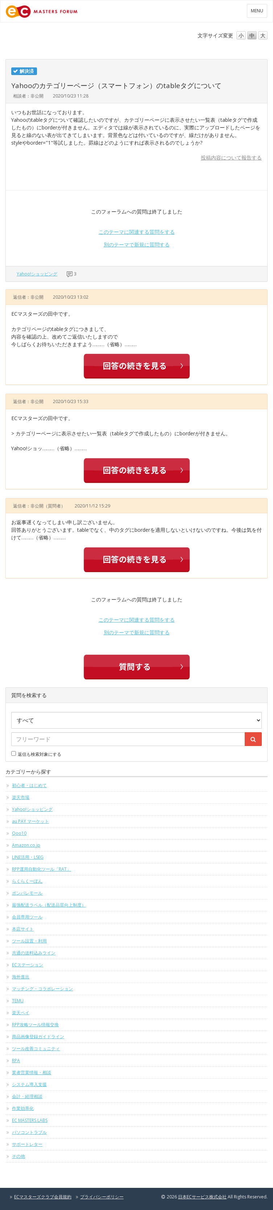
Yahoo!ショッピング (37, 274)
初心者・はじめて (29, 785)
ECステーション (27, 965)
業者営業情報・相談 (31, 1072)
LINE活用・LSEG (28, 857)
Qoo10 (19, 833)
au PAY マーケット (30, 821)
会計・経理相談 (27, 1096)
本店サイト (23, 929)
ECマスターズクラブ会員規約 (42, 1197)
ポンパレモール (27, 893)
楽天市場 (20, 797)
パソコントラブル (29, 1132)
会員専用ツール (27, 917)
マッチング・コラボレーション (42, 989)
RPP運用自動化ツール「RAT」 (41, 869)
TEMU (18, 1001)
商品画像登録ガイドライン (38, 1036)
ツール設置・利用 (29, 941)
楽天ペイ (20, 1013)
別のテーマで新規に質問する (137, 244)
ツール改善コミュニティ (36, 1048)
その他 (18, 1156)
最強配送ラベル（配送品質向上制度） (49, 905)
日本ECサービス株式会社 (202, 1197)
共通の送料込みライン (33, 953)
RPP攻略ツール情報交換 (35, 1025)
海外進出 (20, 977)
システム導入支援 (29, 1084)
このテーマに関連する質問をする (137, 231)
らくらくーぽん (27, 881)
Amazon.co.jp (26, 845)
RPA (16, 1060)
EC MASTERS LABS (29, 1120)
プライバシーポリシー (102, 1197)
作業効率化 (23, 1108)
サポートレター (27, 1144)
